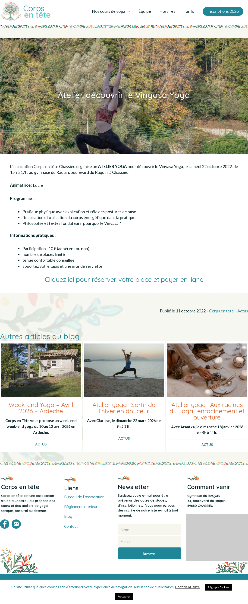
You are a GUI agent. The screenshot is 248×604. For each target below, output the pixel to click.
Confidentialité (187, 587)
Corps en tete (221, 311)
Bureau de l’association (84, 497)
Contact (71, 527)
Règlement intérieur (81, 507)
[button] (221, 11)
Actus (242, 311)
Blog (68, 517)
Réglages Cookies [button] (218, 587)
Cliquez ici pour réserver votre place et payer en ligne (124, 280)
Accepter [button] (124, 596)
